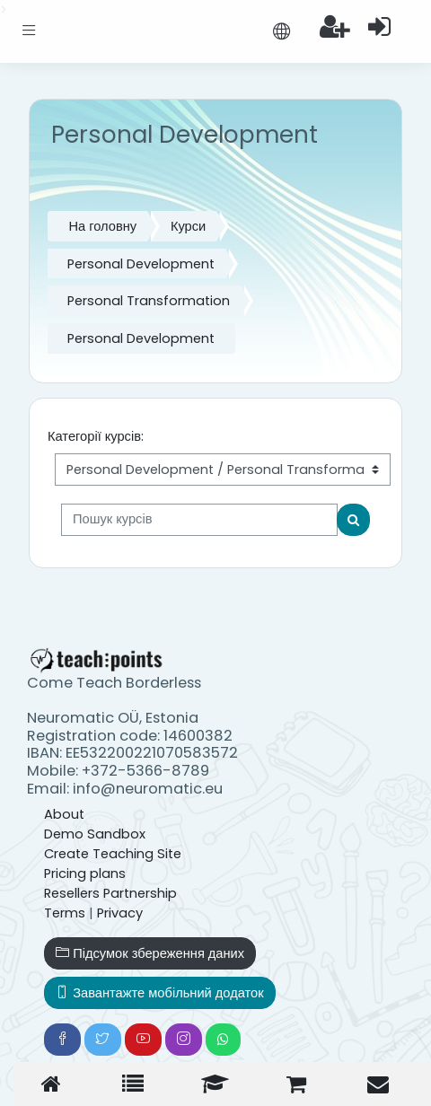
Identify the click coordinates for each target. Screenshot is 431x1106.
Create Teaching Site (112, 854)
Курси (188, 226)
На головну (102, 226)
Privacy (120, 913)
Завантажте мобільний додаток (159, 993)
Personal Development (141, 264)
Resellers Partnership (110, 893)
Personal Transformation (148, 301)
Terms (64, 913)
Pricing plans (85, 873)
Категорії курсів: (96, 436)
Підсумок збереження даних (150, 953)
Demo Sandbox (94, 834)
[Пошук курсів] (199, 520)
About (64, 814)
